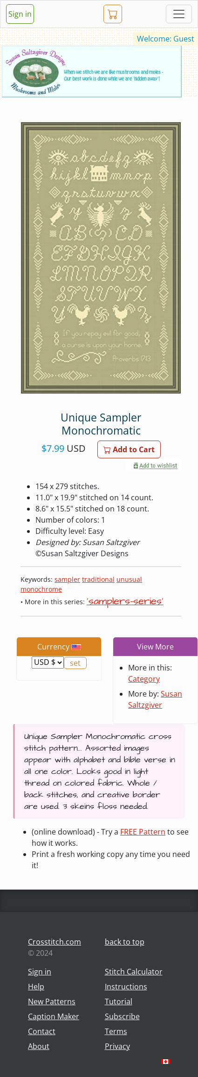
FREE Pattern (142, 832)
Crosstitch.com (54, 942)
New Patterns (51, 1001)
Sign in (20, 14)
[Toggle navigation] (179, 14)
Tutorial (118, 1001)
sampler (67, 579)
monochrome (41, 589)
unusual (129, 579)
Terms (116, 1031)
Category (144, 679)
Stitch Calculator (134, 972)
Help (36, 986)
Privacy (117, 1046)
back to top (124, 942)
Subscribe (122, 1016)
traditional (98, 579)
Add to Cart (129, 449)
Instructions (126, 986)
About (38, 1046)
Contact (41, 1031)
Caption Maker (53, 1016)
